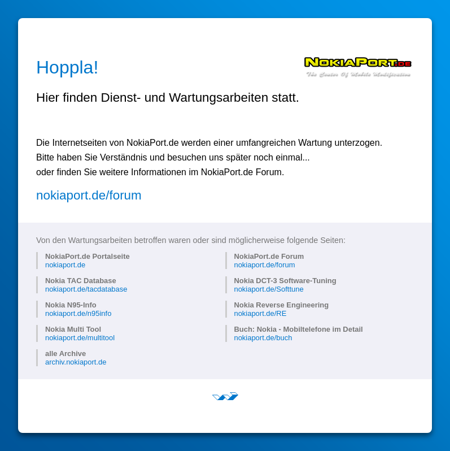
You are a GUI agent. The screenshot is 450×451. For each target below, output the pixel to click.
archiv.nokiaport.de (75, 362)
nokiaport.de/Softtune (268, 289)
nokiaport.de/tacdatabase (86, 289)
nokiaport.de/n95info (78, 313)
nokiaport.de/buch (263, 337)
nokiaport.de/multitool (80, 337)
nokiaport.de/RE (260, 313)
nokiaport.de (65, 265)
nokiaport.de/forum (89, 195)
